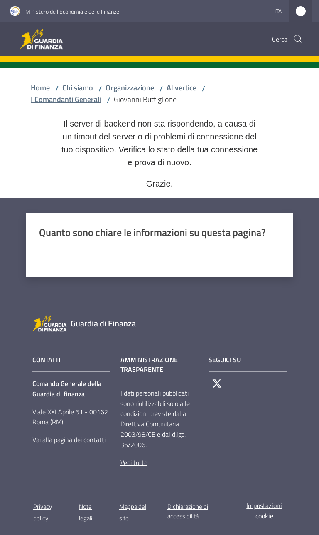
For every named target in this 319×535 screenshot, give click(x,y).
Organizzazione (130, 87)
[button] (298, 39)
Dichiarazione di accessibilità (187, 511)
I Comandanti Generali (66, 99)
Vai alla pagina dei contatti (69, 440)
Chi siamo (77, 87)
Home (40, 87)
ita (278, 11)
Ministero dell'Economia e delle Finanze (72, 11)
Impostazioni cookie (264, 510)
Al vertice (181, 87)
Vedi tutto (133, 463)
